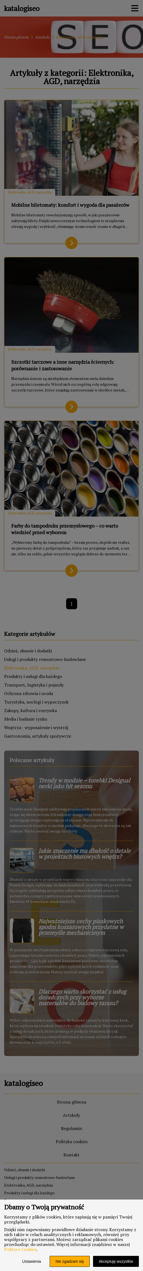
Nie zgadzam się (69, 1261)
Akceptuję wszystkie (116, 1261)
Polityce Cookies (20, 1249)
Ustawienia (31, 1261)
